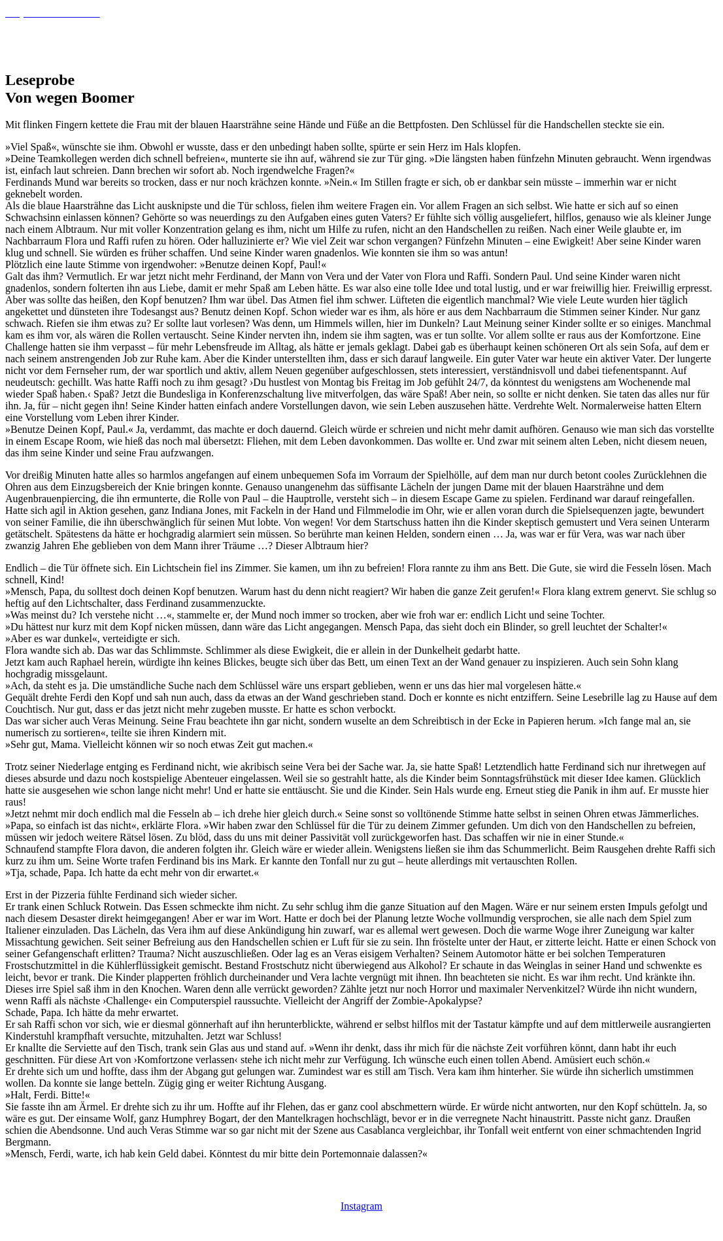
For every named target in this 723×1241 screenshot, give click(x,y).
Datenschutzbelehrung (55, 1185)
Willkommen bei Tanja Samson (585, 41)
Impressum (237, 1185)
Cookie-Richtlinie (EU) (158, 1185)
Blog (696, 41)
